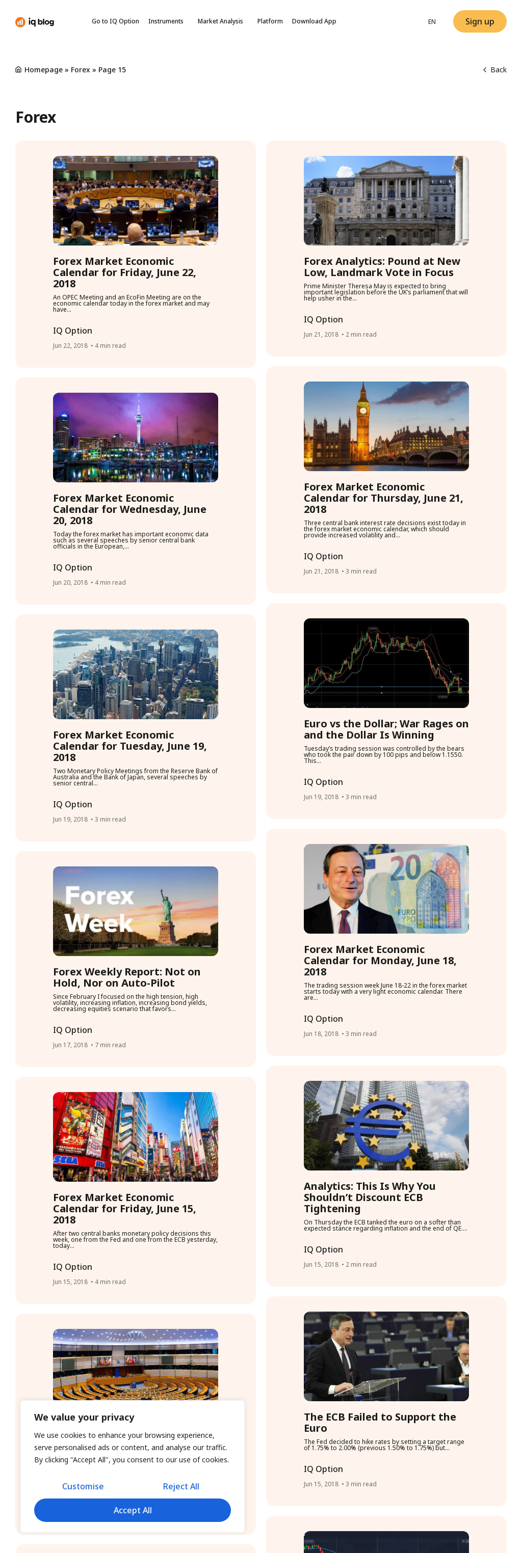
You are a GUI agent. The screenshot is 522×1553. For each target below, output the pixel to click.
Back (495, 69)
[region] (132, 1467)
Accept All (133, 1510)
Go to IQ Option (115, 21)
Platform (270, 21)
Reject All (181, 1486)
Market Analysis (223, 21)
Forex (80, 69)
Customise (82, 1486)
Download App (314, 21)
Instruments (168, 21)
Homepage (43, 69)
